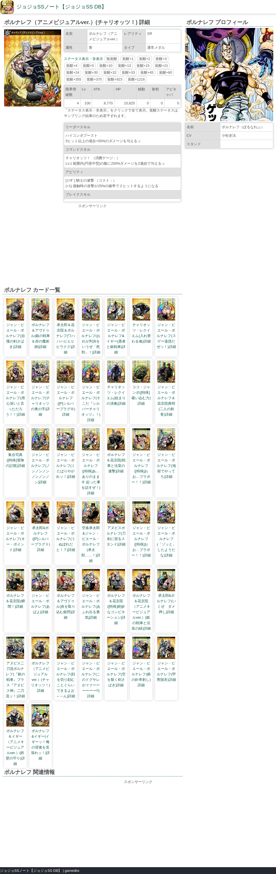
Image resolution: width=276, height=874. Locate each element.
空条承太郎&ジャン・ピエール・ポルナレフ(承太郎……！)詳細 (90, 544)
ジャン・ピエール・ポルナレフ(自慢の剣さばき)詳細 (15, 336)
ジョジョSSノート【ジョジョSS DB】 (61, 7)
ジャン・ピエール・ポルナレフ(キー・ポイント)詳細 (15, 539)
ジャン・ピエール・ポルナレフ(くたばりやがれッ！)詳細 (65, 466)
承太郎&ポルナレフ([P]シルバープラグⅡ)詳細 (40, 539)
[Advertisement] (92, 247)
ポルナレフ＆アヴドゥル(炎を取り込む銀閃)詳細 (65, 606)
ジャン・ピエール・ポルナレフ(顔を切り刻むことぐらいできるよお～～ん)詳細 (65, 679)
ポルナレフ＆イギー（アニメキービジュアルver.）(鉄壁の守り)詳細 (15, 747)
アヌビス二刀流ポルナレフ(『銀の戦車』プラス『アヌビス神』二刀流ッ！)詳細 (15, 679)
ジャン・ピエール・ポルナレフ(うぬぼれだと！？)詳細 (65, 539)
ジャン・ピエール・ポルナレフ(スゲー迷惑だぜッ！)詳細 (166, 336)
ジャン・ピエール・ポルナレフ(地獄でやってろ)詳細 (166, 466)
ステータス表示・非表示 (83, 59)
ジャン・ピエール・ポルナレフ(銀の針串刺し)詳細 (141, 674)
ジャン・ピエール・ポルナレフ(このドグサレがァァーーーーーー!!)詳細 (90, 679)
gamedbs (72, 871)
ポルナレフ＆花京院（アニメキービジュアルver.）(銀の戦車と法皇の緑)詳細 (141, 611)
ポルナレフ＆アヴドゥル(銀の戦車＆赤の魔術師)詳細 (40, 336)
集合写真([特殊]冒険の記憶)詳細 (15, 460)
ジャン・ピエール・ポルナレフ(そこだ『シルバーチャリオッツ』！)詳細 (90, 403)
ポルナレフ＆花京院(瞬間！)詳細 (15, 601)
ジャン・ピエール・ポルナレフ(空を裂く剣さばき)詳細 (116, 674)
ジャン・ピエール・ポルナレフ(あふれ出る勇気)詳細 (90, 606)
